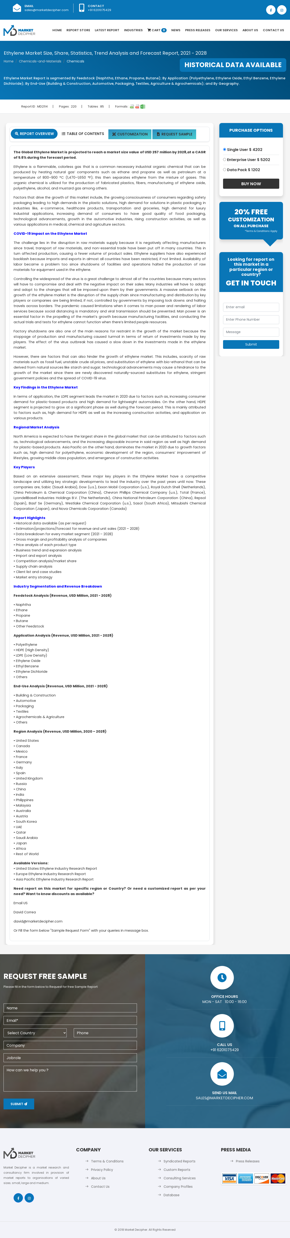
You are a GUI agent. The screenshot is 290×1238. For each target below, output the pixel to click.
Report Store (78, 30)
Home (57, 30)
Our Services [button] (226, 30)
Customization (130, 134)
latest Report (107, 30)
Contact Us (273, 30)
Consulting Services (180, 1178)
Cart (157, 30)
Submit (19, 1104)
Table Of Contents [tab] (82, 133)
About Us (250, 30)
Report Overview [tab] (34, 133)
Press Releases (197, 30)
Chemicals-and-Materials (40, 61)
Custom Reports (177, 1169)
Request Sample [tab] (174, 134)
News (175, 30)
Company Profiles (178, 1186)
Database (172, 1195)
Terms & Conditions (107, 1161)
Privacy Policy (102, 1169)
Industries (133, 30)
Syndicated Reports (179, 1161)
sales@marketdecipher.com (47, 10)
